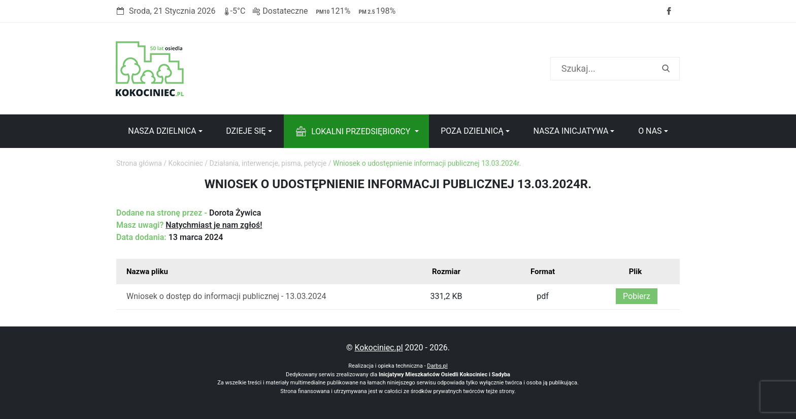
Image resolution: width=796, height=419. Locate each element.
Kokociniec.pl (378, 347)
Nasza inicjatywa (570, 131)
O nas (649, 131)
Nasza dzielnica (162, 131)
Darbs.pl (437, 366)
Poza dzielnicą (472, 131)
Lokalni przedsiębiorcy (360, 131)
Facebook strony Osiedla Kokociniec (668, 11)
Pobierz (636, 296)
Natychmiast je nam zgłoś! (213, 225)
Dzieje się (246, 131)
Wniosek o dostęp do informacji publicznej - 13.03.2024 (226, 296)
